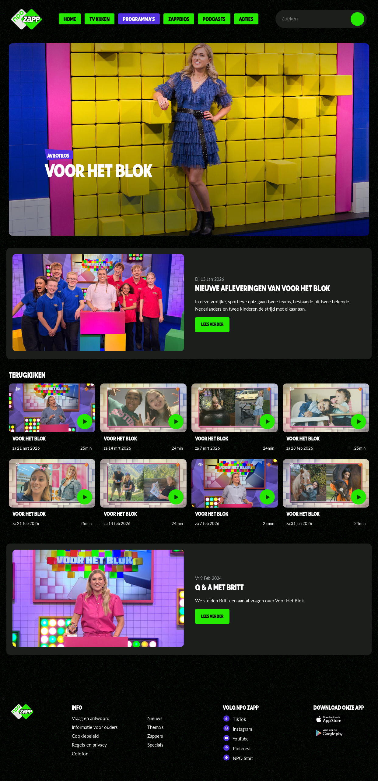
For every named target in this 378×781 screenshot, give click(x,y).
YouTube (236, 738)
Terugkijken (27, 375)
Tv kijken (99, 19)
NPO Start (238, 757)
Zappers (155, 736)
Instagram (237, 728)
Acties (246, 19)
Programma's (139, 19)
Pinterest (237, 747)
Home (70, 19)
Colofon (80, 753)
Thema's (155, 727)
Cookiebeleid (85, 736)
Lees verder (213, 325)
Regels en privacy (89, 744)
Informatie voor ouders (95, 727)
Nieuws (155, 718)
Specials (155, 744)
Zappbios (178, 19)
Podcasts (214, 19)
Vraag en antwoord (90, 718)
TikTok (234, 718)
